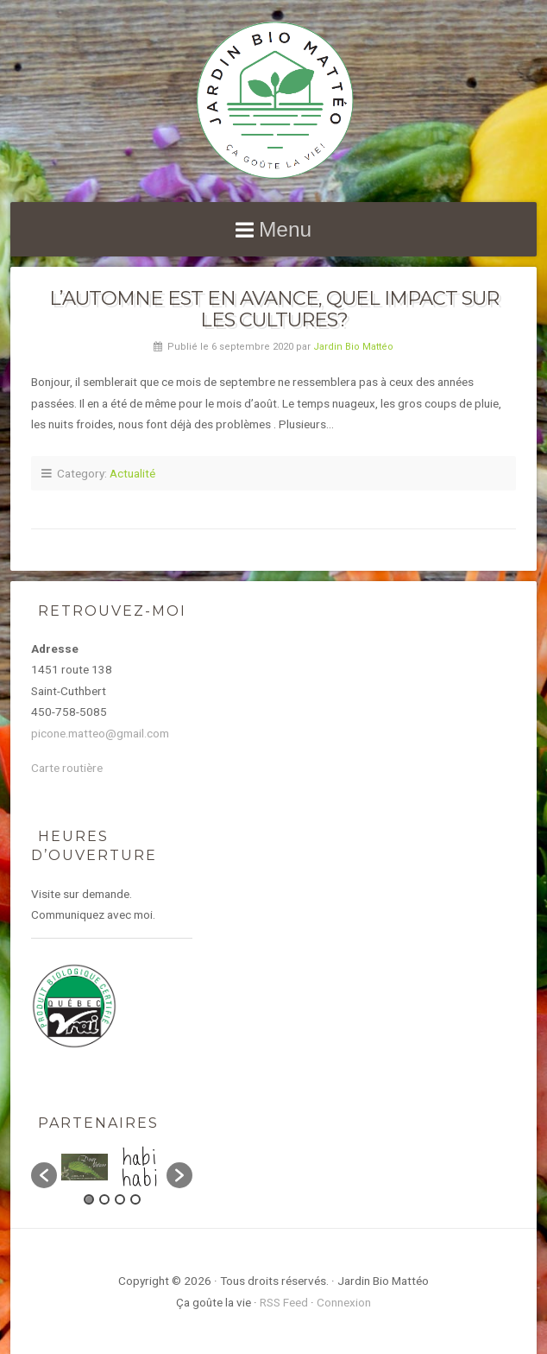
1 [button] (89, 1199)
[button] (44, 1175)
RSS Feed (284, 1302)
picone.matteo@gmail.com (100, 733)
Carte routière (67, 768)
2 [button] (104, 1199)
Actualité (132, 473)
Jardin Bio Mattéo (353, 346)
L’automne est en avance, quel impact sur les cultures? (274, 309)
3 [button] (120, 1199)
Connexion (344, 1302)
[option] (84, 1167)
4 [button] (135, 1199)
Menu (285, 229)
